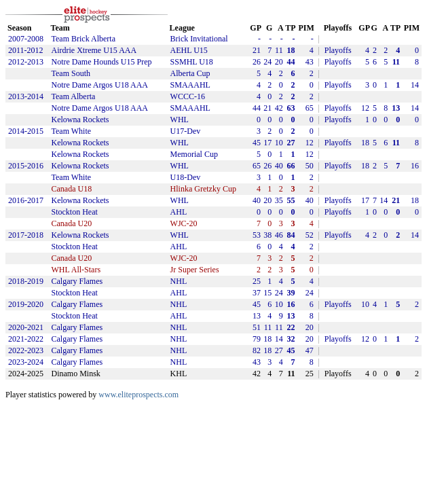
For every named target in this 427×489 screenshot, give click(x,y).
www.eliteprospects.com (138, 394)
